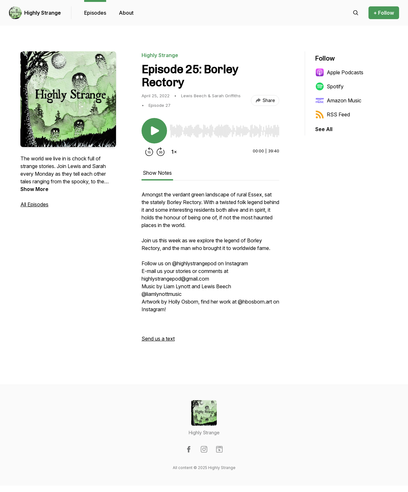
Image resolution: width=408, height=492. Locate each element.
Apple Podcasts (339, 72)
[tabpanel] (210, 270)
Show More (34, 189)
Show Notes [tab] (157, 173)
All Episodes (34, 204)
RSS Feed (332, 114)
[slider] (224, 131)
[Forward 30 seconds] (160, 151)
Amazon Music (338, 100)
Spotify (329, 86)
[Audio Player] (224, 129)
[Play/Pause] (154, 130)
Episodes (95, 13)
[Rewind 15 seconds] (149, 151)
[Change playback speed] (174, 151)
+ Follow (384, 13)
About (126, 13)
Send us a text (158, 338)
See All (323, 129)
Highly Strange (42, 13)
